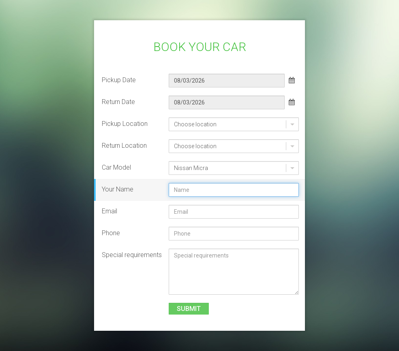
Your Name (117, 189)
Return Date (118, 102)
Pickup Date (119, 80)
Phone (111, 233)
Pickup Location (125, 124)
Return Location (124, 145)
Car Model (116, 167)
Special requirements (132, 255)
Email (109, 211)
